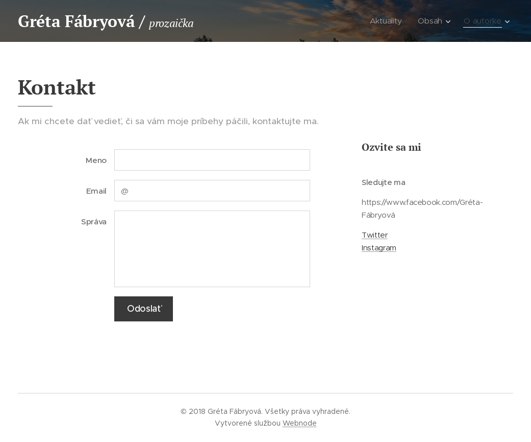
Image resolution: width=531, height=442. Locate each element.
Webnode (300, 423)
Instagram (379, 248)
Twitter (375, 235)
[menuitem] (389, 21)
